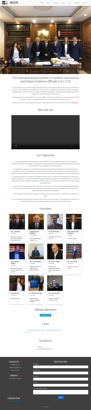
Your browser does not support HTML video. (45, 132)
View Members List (45, 315)
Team (63, 3)
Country (35, 382)
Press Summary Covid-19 (54, 330)
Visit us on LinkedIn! (15, 401)
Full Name (35, 364)
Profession (36, 376)
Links (69, 3)
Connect (85, 3)
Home (41, 3)
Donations (76, 3)
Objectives (56, 3)
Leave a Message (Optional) (40, 388)
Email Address (36, 370)
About (48, 3)
